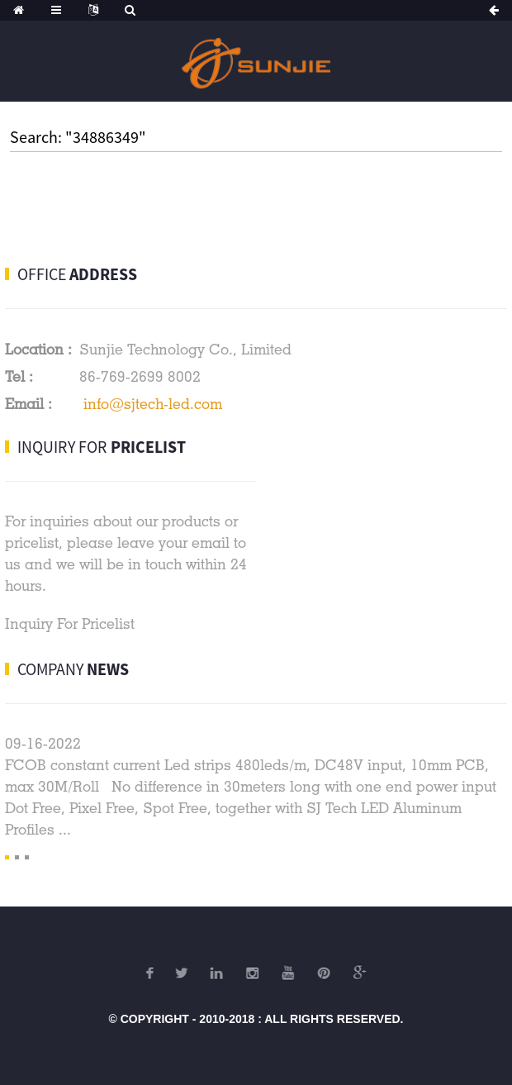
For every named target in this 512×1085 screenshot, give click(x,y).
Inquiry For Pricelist (70, 623)
